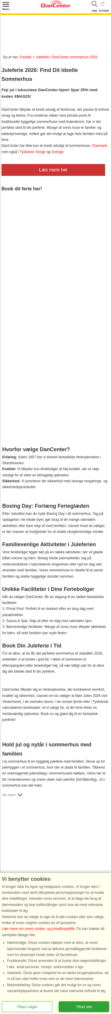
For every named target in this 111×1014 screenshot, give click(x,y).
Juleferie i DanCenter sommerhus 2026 (66, 57)
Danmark (100, 146)
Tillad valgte (27, 1007)
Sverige (58, 152)
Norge (41, 152)
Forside (26, 57)
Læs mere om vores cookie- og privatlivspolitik (38, 929)
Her (32, 935)
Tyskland (27, 152)
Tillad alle (84, 1007)
